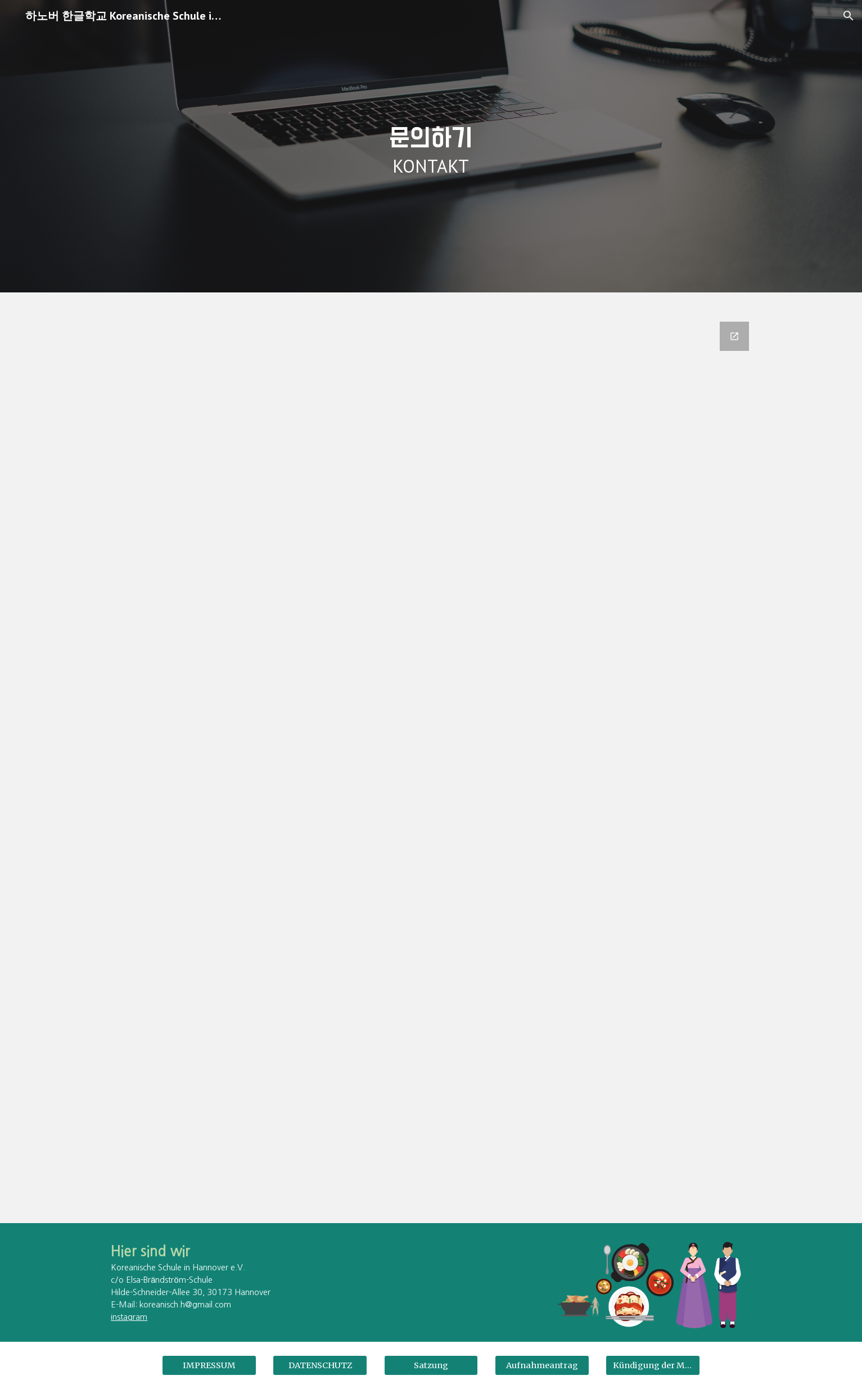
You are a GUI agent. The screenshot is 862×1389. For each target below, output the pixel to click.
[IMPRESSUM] (209, 1365)
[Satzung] (431, 1365)
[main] (431, 146)
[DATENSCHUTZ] (320, 1365)
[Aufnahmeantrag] (542, 1365)
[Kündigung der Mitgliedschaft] (652, 1365)
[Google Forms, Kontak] (430, 766)
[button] (848, 15)
